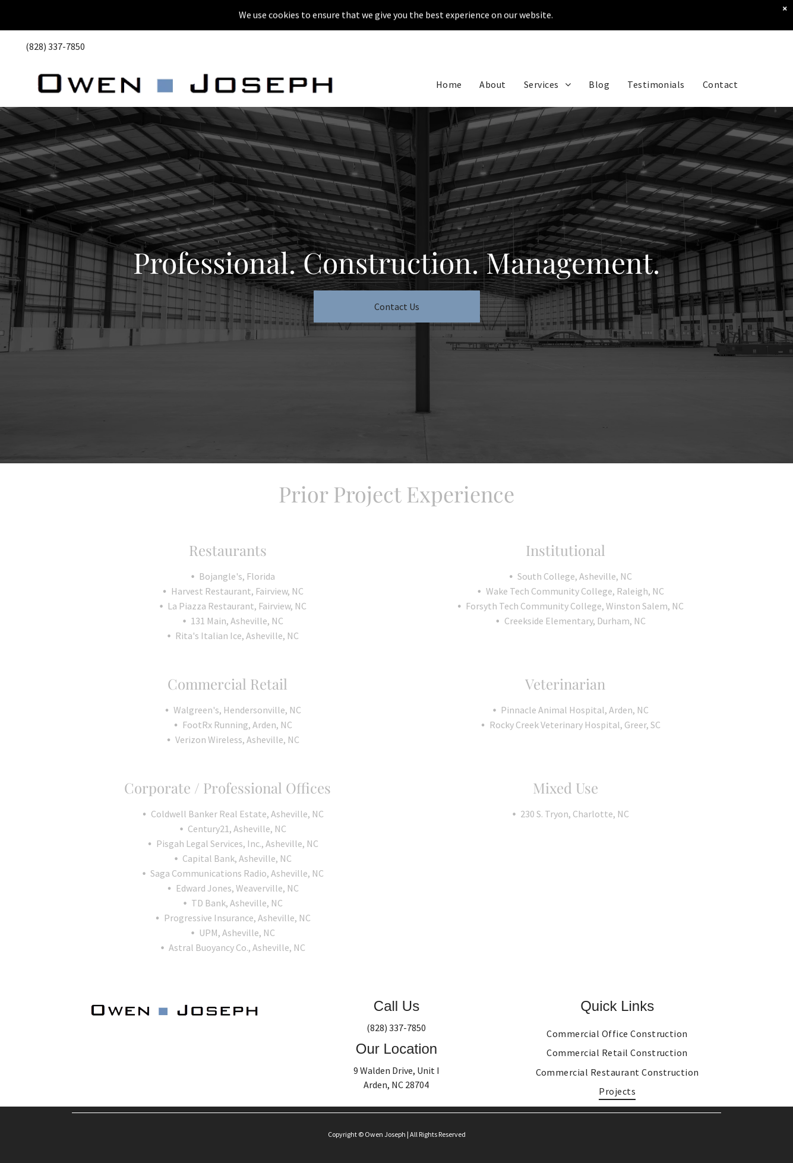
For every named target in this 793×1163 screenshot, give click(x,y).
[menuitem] (449, 53)
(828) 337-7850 (396, 1028)
